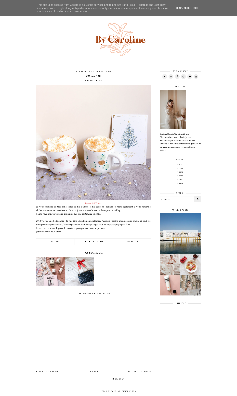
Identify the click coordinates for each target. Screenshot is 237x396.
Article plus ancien (139, 371)
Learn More (183, 8)
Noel (58, 242)
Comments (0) (132, 242)
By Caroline (114, 391)
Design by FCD (129, 391)
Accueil (94, 371)
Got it (196, 8)
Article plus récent (48, 371)
